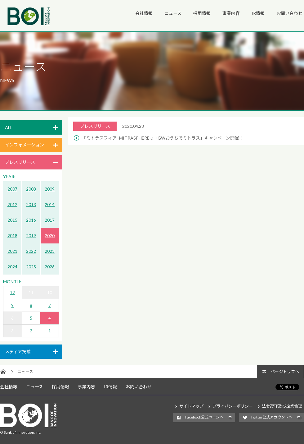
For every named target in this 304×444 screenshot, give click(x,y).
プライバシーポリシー (232, 406)
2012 (12, 204)
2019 (31, 235)
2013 (31, 204)
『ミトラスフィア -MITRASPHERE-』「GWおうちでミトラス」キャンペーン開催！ (162, 138)
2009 (50, 189)
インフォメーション (24, 144)
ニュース (172, 13)
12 (12, 292)
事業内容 (231, 13)
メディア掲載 (18, 351)
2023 (50, 251)
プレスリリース (20, 162)
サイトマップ (191, 406)
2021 (12, 251)
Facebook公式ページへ (204, 417)
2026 (50, 266)
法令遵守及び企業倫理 (282, 406)
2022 (31, 251)
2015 (12, 220)
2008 (31, 189)
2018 (12, 235)
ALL (8, 127)
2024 (12, 266)
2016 (31, 220)
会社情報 (144, 13)
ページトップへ (285, 371)
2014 (50, 204)
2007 (12, 189)
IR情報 (258, 13)
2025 (31, 266)
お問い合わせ (289, 13)
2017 (50, 220)
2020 (50, 235)
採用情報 (202, 13)
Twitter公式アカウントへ (271, 417)
